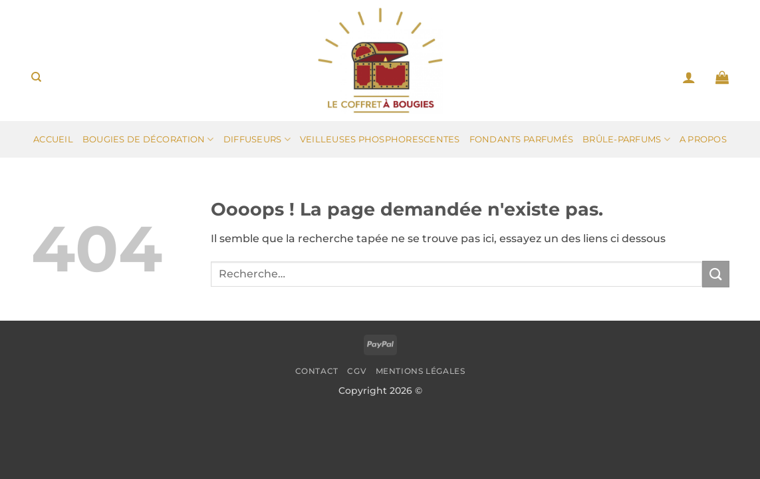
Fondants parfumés (521, 139)
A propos (703, 139)
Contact (316, 371)
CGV (356, 371)
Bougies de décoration (148, 139)
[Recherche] (36, 77)
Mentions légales (420, 371)
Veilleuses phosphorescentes (380, 139)
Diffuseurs (257, 139)
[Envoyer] (715, 274)
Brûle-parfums (626, 139)
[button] (689, 77)
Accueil (53, 139)
